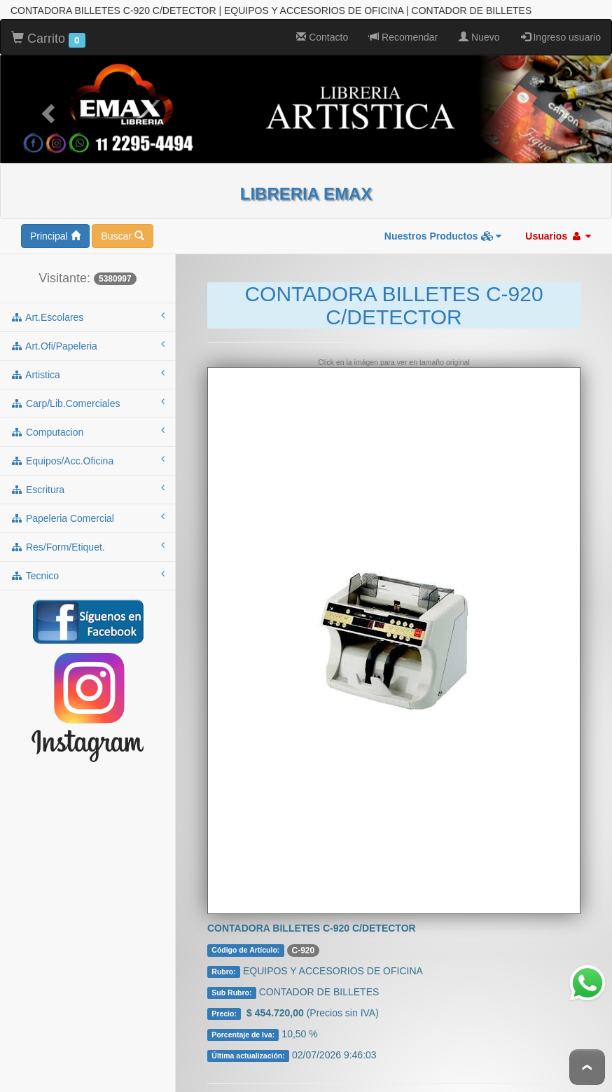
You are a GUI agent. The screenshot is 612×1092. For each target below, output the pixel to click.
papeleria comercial (88, 512)
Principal (55, 230)
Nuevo (479, 31)
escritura (88, 483)
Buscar (122, 230)
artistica (88, 368)
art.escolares (88, 311)
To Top (587, 1067)
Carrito (48, 33)
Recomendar (403, 31)
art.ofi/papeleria (88, 339)
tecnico (88, 569)
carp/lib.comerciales (88, 397)
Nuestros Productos (443, 230)
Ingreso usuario (561, 31)
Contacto (322, 31)
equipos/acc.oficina (88, 454)
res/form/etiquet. (88, 540)
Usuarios (558, 230)
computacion (88, 426)
